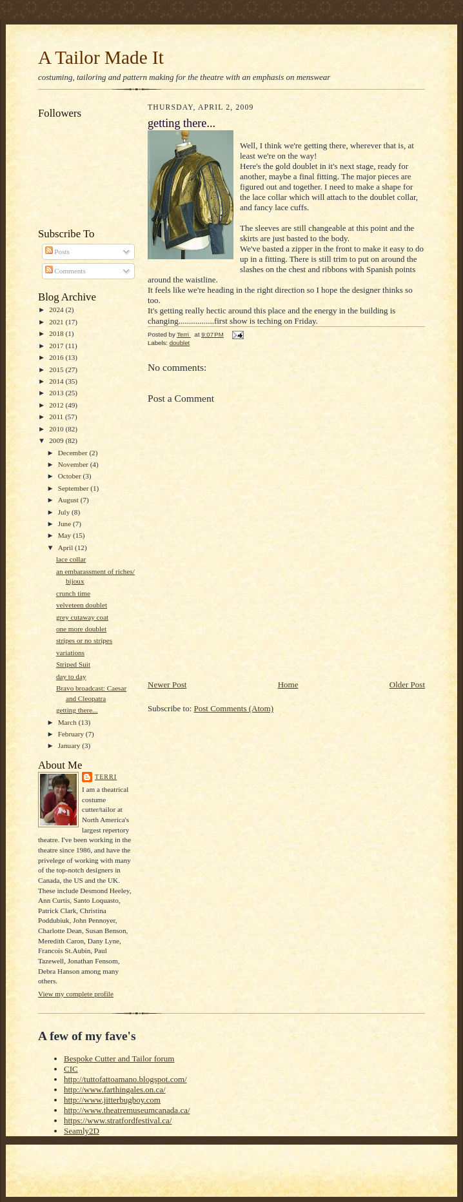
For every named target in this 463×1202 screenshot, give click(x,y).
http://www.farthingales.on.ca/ (115, 1089)
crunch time (73, 593)
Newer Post (167, 684)
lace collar (71, 559)
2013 (57, 393)
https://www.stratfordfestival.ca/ (118, 1120)
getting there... (77, 710)
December (74, 453)
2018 (57, 333)
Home (288, 684)
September (74, 488)
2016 (57, 357)
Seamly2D (81, 1131)
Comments (65, 271)
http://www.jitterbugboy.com (112, 1100)
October (70, 476)
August (69, 500)
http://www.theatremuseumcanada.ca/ (127, 1110)
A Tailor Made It (101, 57)
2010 (57, 429)
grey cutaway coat (82, 617)
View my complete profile (75, 994)
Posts (57, 251)
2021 (57, 322)
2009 (57, 440)
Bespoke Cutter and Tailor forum (119, 1058)
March (68, 722)
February (72, 734)
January (70, 745)
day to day (71, 676)
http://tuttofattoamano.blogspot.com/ (125, 1079)
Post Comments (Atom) (234, 708)
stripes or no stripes (84, 640)
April (66, 547)
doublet (180, 342)
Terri (106, 776)
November (74, 464)
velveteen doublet (81, 605)
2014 (57, 381)
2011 (57, 416)
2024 (57, 309)
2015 (57, 369)
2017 (57, 346)
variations (70, 652)
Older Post (407, 684)
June (65, 523)
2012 (57, 405)
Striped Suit (73, 664)
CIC (71, 1069)
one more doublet (81, 629)
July (65, 512)
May (65, 535)
